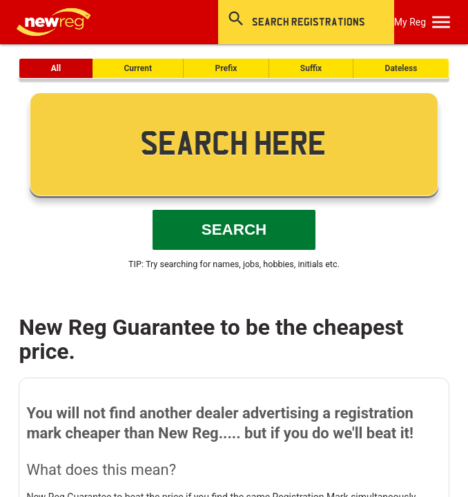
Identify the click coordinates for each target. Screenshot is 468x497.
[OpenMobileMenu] (441, 22)
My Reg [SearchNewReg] (410, 22)
